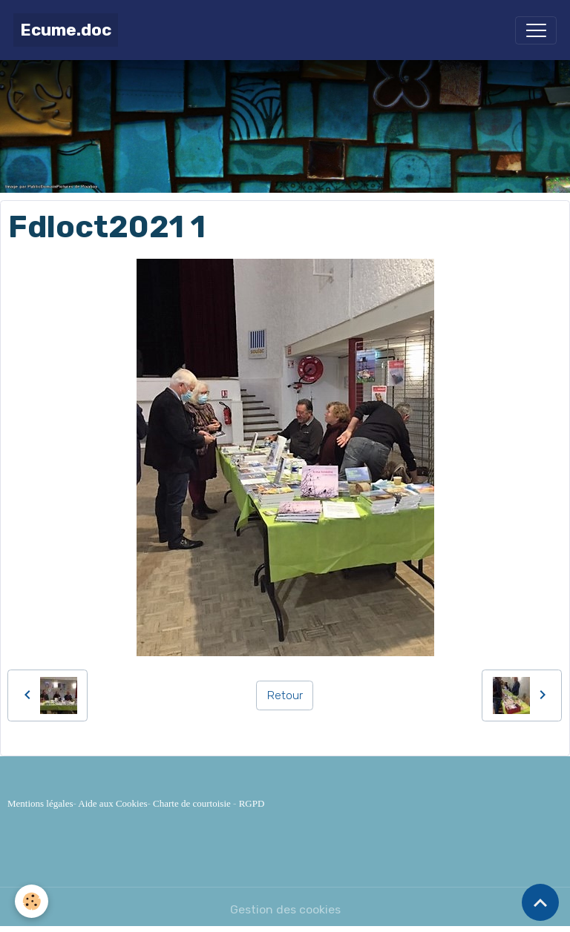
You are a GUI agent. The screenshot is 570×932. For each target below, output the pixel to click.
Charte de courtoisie (192, 803)
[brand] (65, 30)
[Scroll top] (540, 902)
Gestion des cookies (285, 909)
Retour (285, 695)
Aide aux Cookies (112, 803)
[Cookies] (31, 901)
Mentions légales (40, 803)
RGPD (252, 803)
